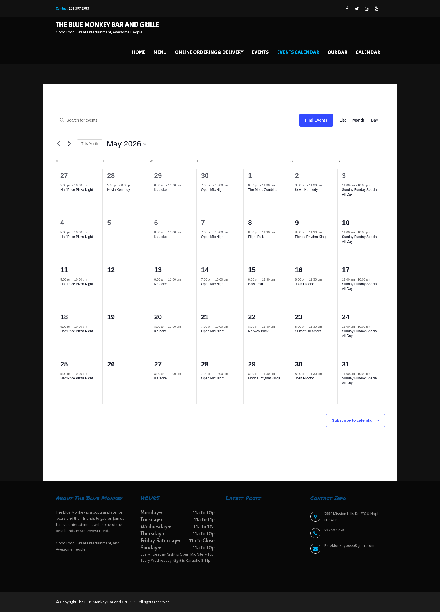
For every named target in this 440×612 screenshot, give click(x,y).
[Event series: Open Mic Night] (231, 185)
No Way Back (258, 331)
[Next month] (69, 144)
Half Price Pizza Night (76, 190)
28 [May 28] (205, 364)
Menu (159, 52)
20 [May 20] (158, 317)
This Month (89, 144)
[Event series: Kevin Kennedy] (135, 185)
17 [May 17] (346, 270)
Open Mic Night (212, 190)
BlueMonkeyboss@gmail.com (349, 545)
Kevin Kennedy (118, 190)
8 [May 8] (250, 222)
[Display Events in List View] (343, 120)
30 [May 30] (298, 364)
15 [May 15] (252, 270)
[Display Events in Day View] (374, 120)
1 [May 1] (250, 175)
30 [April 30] (205, 175)
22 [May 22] (252, 317)
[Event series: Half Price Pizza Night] (90, 185)
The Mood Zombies (262, 190)
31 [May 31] (346, 364)
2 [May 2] (297, 175)
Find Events (316, 120)
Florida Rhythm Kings (311, 237)
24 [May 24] (346, 317)
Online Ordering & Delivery (209, 52)
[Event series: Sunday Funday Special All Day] (373, 185)
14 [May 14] (205, 270)
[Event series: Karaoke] (184, 185)
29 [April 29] (158, 175)
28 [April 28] (111, 175)
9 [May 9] (297, 222)
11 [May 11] (64, 270)
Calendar (368, 52)
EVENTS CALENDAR (298, 52)
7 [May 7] (203, 222)
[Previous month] (58, 144)
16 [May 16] (298, 270)
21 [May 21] (205, 317)
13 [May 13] (158, 270)
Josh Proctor (304, 284)
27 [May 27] (158, 364)
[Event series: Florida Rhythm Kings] (325, 232)
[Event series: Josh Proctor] (325, 279)
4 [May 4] (62, 222)
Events (260, 52)
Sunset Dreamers (308, 331)
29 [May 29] (252, 364)
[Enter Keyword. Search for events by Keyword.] (177, 120)
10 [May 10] (346, 222)
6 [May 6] (156, 222)
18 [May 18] (64, 317)
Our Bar (337, 52)
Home (138, 52)
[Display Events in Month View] (358, 120)
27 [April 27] (64, 175)
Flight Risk (256, 237)
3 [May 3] (344, 175)
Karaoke (160, 190)
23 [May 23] (298, 317)
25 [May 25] (64, 364)
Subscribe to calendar (352, 420)
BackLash (255, 284)
